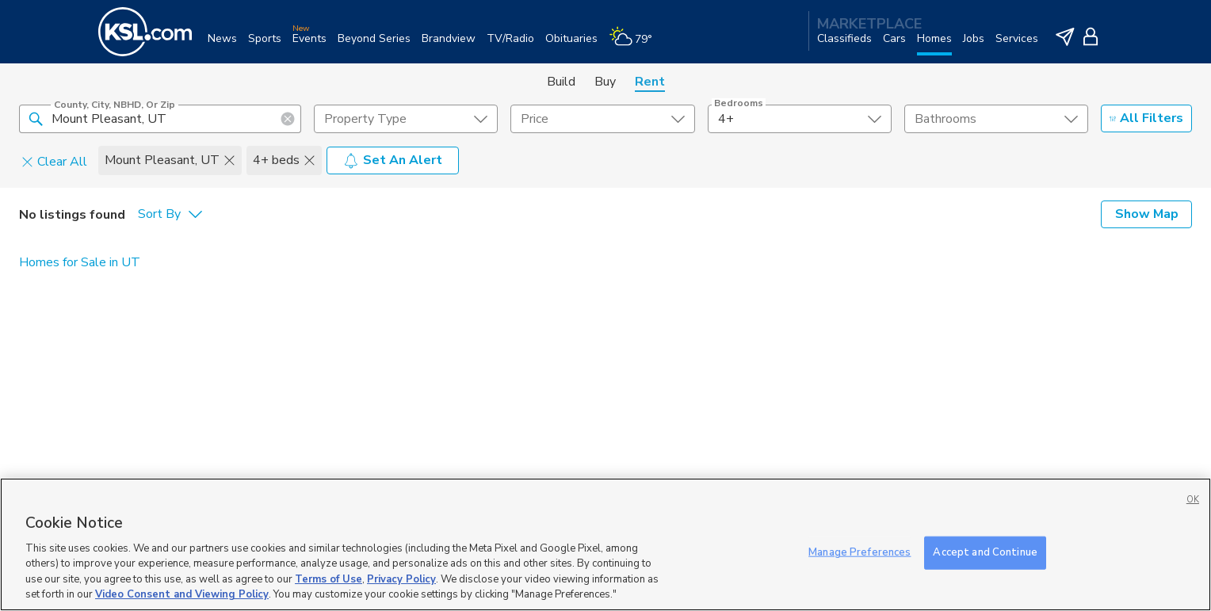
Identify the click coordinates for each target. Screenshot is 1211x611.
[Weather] (636, 44)
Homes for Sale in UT (79, 262)
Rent (650, 81)
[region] (605, 544)
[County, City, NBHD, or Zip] (160, 119)
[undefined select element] (406, 118)
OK (1192, 500)
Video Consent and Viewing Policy (182, 594)
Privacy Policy (401, 579)
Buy (605, 81)
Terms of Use (328, 579)
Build (561, 81)
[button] (36, 118)
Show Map (1147, 214)
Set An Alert (392, 160)
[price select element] (602, 118)
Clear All (54, 161)
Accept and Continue (985, 552)
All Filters (1146, 118)
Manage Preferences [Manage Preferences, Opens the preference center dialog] (859, 552)
